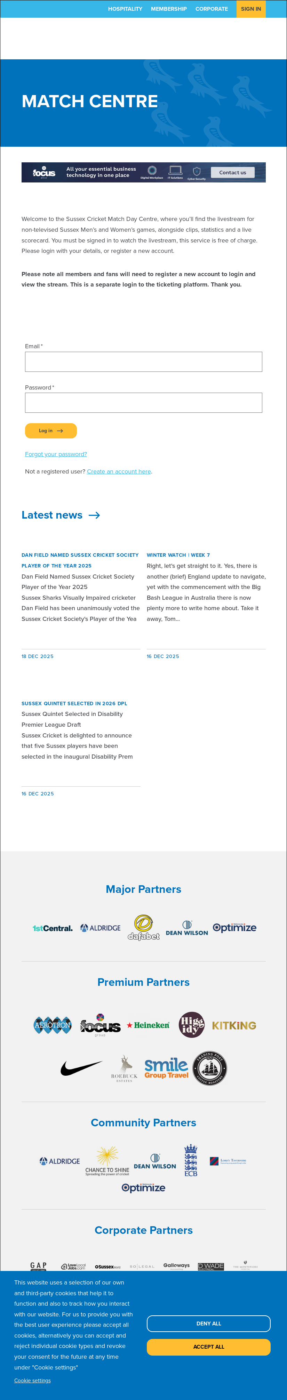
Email (32, 346)
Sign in (251, 9)
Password (38, 387)
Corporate (212, 9)
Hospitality (125, 9)
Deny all (209, 1324)
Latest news (61, 514)
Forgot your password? (56, 454)
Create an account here (119, 471)
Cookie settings (32, 1380)
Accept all (208, 1347)
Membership (169, 9)
